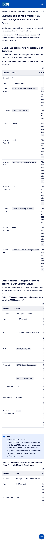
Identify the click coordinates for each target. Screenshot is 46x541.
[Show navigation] (41, 536)
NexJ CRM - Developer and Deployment (13, 11)
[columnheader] (6, 73)
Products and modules (33, 11)
